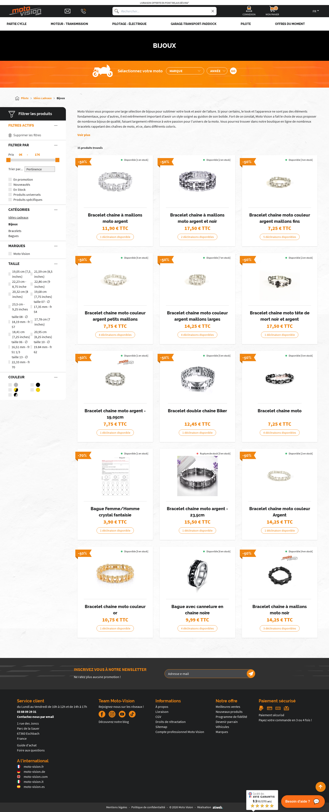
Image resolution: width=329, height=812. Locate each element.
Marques (222, 732)
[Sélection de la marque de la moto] (185, 70)
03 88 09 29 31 (26, 712)
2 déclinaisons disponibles (197, 237)
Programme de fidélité (231, 717)
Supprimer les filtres (24, 135)
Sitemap (161, 727)
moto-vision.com (32, 776)
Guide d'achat (27, 745)
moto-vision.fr (30, 766)
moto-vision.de (31, 771)
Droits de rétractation (170, 722)
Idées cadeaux (18, 217)
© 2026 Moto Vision (181, 807)
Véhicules (222, 727)
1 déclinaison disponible (115, 237)
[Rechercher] (116, 11)
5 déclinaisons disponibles (279, 237)
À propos (161, 706)
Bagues (13, 236)
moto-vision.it (30, 782)
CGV (158, 717)
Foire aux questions (31, 750)
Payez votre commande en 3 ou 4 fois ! (285, 720)
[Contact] (67, 11)
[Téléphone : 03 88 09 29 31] (83, 11)
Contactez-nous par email (35, 717)
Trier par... (15, 169)
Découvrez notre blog (114, 722)
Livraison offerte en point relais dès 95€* (164, 2)
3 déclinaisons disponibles (279, 628)
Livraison (161, 712)
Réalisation (210, 807)
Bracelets (14, 231)
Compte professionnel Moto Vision (179, 732)
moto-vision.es (31, 787)
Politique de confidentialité (148, 807)
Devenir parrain (227, 722)
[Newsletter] (251, 673)
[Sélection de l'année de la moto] (217, 70)
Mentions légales (116, 807)
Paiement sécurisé (271, 715)
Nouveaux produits (229, 712)
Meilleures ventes (228, 706)
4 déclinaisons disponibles (115, 335)
